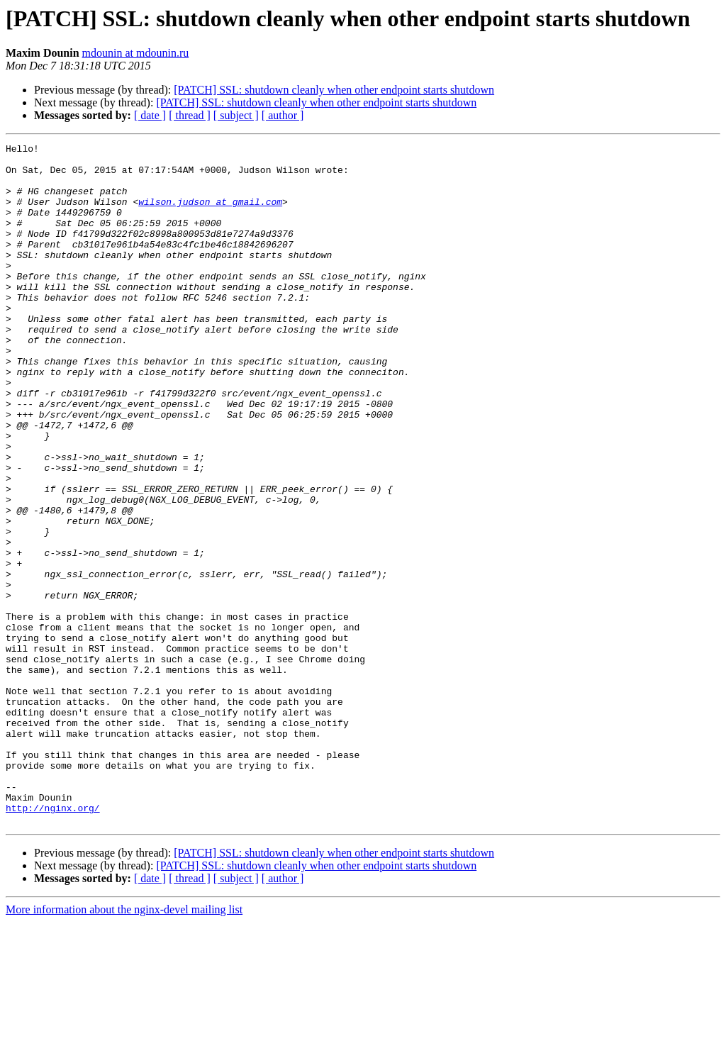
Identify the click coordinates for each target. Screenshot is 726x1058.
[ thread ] (190, 115)
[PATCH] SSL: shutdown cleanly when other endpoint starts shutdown (334, 90)
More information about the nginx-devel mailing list (124, 1046)
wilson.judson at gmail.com (210, 214)
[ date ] (150, 115)
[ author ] (283, 115)
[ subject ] (236, 115)
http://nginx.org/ (53, 941)
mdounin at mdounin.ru (135, 53)
